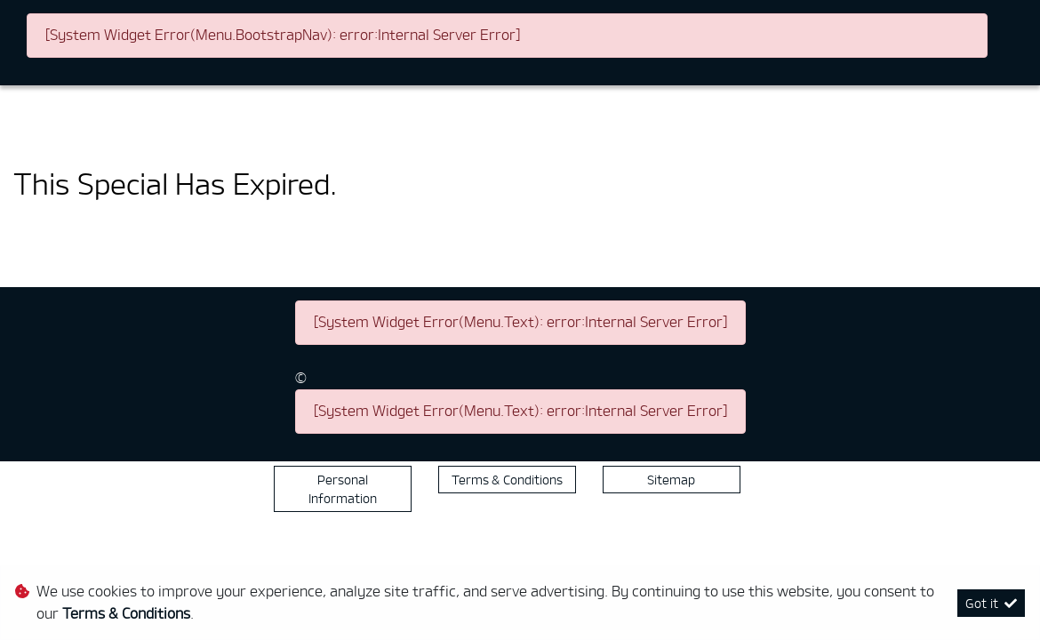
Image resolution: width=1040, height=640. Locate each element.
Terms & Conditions (507, 479)
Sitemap (671, 479)
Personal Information (342, 489)
